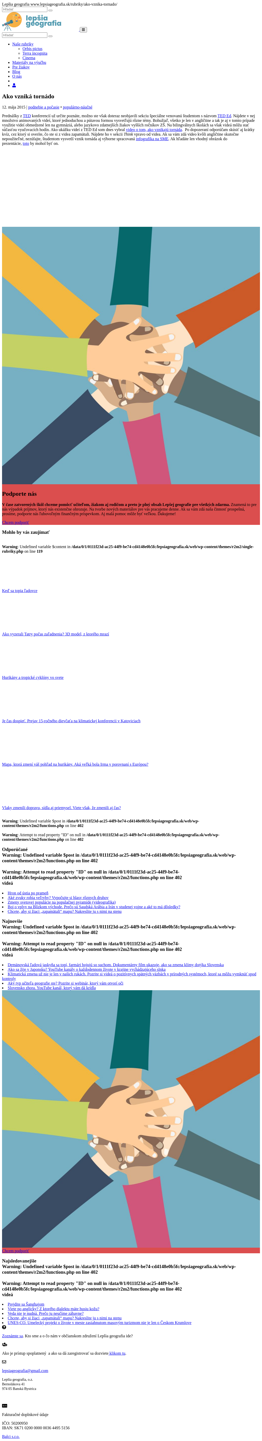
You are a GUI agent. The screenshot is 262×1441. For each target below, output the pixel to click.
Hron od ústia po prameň (28, 893)
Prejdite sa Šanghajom (26, 1304)
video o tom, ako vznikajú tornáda (154, 129)
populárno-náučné (78, 107)
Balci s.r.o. (10, 1436)
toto (26, 143)
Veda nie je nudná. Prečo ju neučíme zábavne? (46, 1313)
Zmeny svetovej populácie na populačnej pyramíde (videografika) (62, 902)
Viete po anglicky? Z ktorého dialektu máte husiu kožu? (53, 1309)
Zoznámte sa (12, 1336)
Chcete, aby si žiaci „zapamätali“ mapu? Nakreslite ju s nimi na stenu (65, 911)
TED (27, 116)
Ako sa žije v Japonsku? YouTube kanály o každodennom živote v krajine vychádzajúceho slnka (87, 969)
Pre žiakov (21, 67)
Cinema (29, 58)
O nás (17, 76)
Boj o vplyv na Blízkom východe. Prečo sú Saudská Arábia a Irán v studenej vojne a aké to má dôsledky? (94, 907)
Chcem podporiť (15, 522)
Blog (16, 71)
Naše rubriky (23, 44)
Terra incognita (35, 53)
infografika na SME (152, 139)
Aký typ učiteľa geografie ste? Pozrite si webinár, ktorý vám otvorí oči (65, 983)
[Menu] (83, 29)
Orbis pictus (32, 48)
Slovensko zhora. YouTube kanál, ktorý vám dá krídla (52, 988)
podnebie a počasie (43, 107)
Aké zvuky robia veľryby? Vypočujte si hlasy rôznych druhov (58, 897)
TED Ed (224, 116)
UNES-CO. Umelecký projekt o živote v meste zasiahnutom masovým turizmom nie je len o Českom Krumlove (99, 1322)
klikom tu (116, 1353)
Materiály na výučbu (29, 62)
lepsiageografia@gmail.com (25, 1370)
